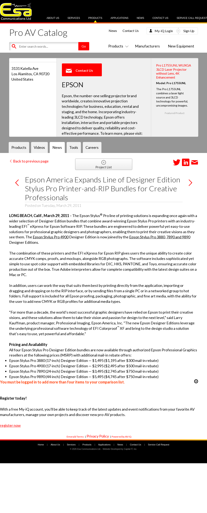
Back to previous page (29, 161)
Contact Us (160, 18)
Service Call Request (192, 18)
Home (41, 444)
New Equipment (181, 46)
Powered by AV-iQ (121, 436)
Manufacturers (147, 46)
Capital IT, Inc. (130, 449)
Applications (119, 18)
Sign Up (188, 31)
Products (95, 18)
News (140, 18)
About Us (53, 18)
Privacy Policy (98, 436)
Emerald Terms (75, 436)
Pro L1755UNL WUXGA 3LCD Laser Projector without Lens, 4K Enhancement (173, 71)
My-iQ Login (164, 31)
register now (10, 425)
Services (73, 18)
